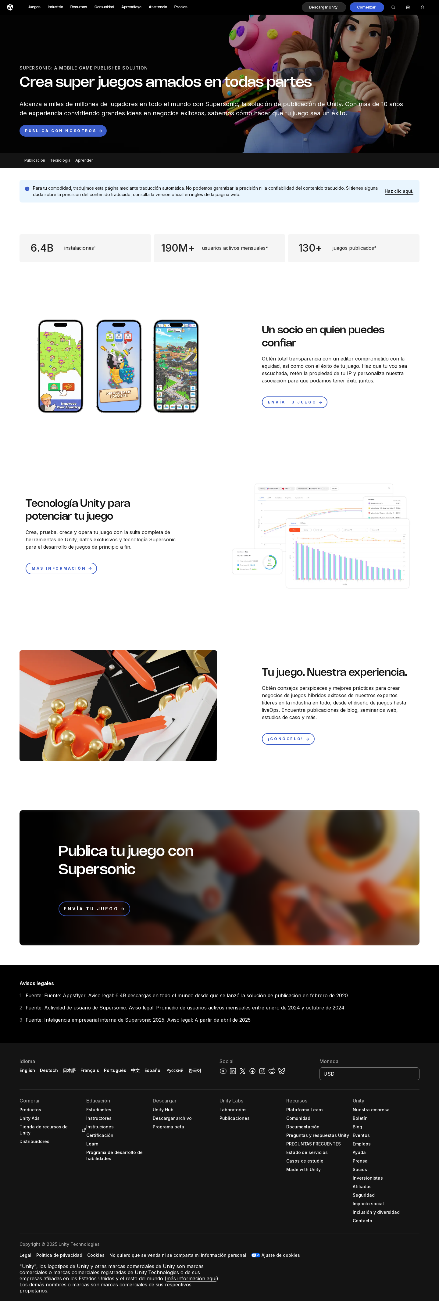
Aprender (84, 160)
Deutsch (49, 1070)
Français (89, 1070)
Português (115, 1070)
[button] (324, 7)
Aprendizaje (131, 7)
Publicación (34, 160)
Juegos (34, 7)
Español (153, 1070)
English (27, 1070)
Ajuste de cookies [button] (281, 1255)
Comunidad (104, 7)
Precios (180, 7)
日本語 (69, 1070)
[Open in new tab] (82, 1129)
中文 (135, 1070)
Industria (55, 7)
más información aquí (191, 1278)
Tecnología (60, 160)
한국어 (194, 1070)
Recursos (78, 7)
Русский (175, 1070)
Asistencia (158, 7)
